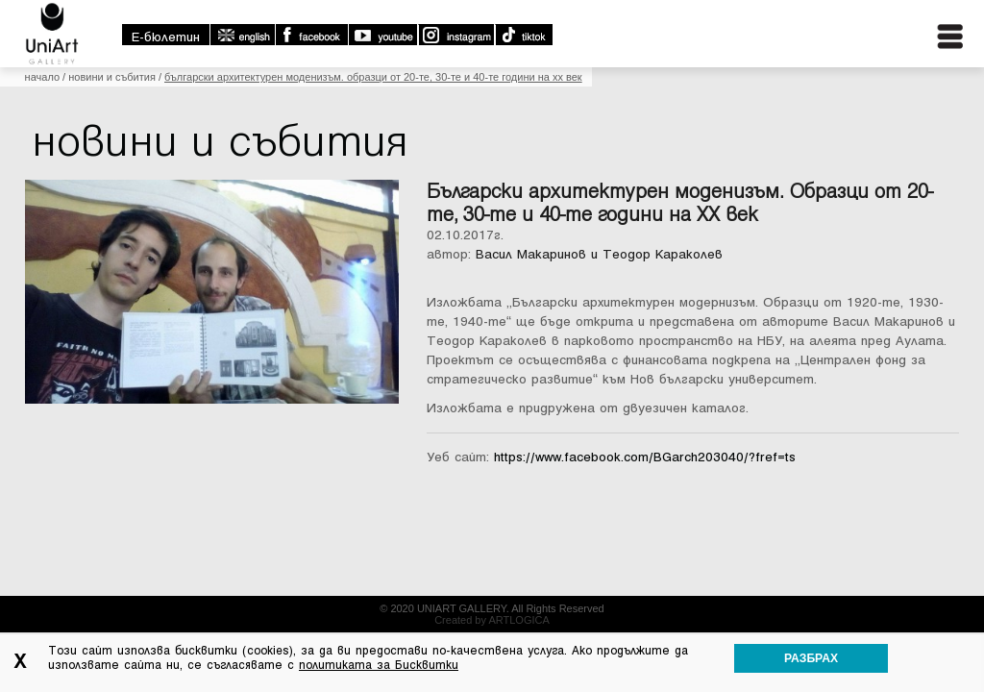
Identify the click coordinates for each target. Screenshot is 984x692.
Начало (42, 129)
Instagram (887, 10)
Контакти (912, 95)
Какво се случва (691, 95)
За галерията (481, 95)
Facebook (742, 10)
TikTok (954, 10)
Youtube (814, 10)
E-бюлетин (597, 13)
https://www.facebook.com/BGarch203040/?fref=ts (645, 509)
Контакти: (423, 617)
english (673, 10)
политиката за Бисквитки (378, 665)
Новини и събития (112, 129)
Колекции (582, 95)
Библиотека (812, 95)
